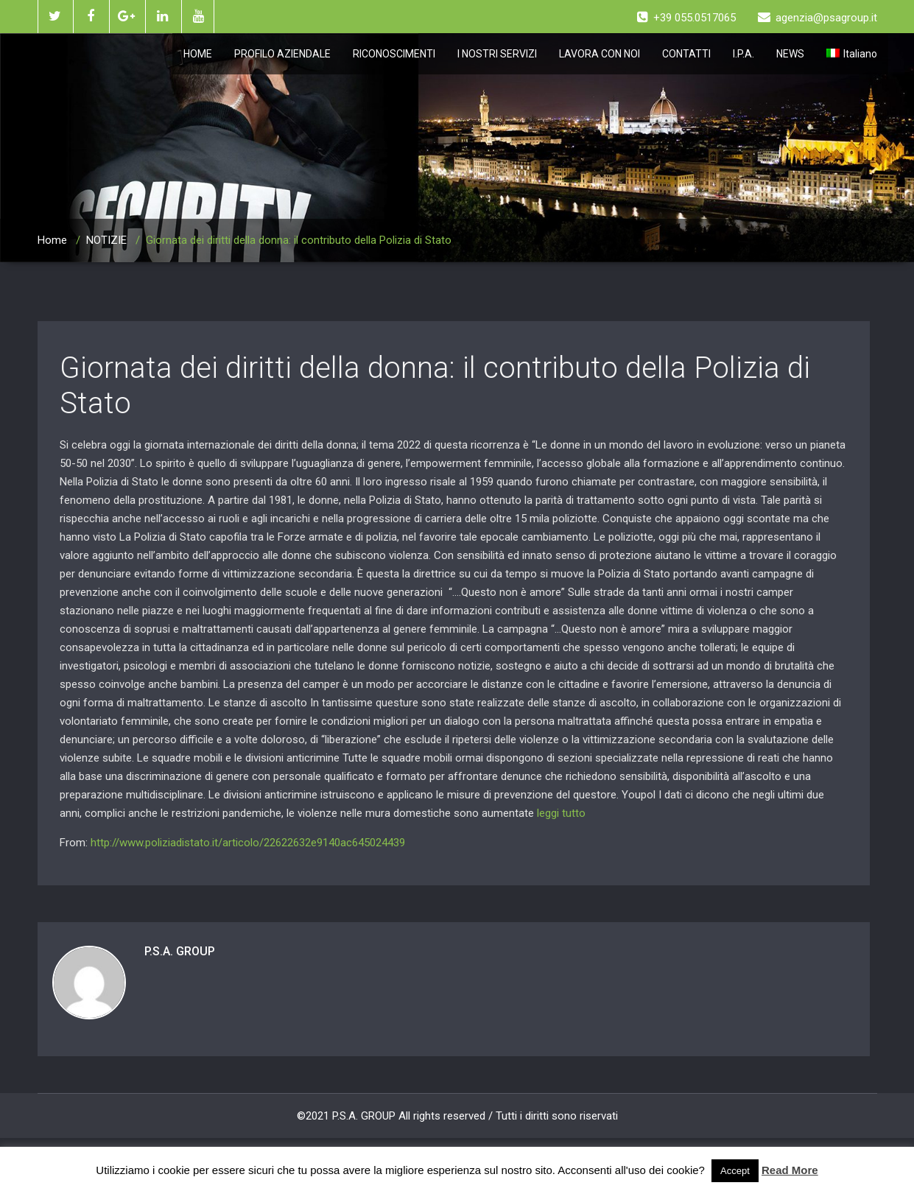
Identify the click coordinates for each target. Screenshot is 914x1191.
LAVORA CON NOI (599, 54)
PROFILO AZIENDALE (282, 54)
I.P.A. (743, 54)
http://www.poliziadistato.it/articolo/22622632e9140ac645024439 (248, 842)
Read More (790, 1170)
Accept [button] (735, 1170)
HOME (197, 54)
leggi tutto (561, 813)
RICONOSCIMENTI (394, 54)
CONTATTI (686, 54)
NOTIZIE (106, 240)
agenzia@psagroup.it (817, 17)
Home (52, 240)
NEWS (790, 54)
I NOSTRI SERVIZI (497, 54)
